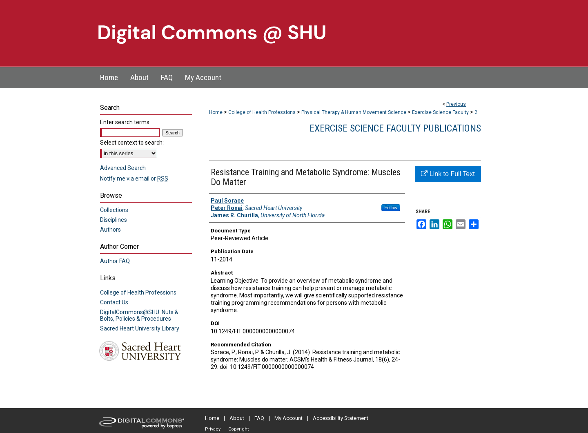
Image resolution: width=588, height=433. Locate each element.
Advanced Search (123, 168)
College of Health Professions (262, 112)
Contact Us (114, 302)
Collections (114, 210)
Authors (110, 229)
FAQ (259, 418)
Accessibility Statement (340, 418)
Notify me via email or (134, 178)
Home (216, 112)
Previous (456, 104)
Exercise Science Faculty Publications (395, 128)
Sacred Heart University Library (139, 328)
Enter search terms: (125, 122)
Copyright (238, 429)
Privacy (212, 429)
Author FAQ (115, 261)
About (236, 418)
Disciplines (113, 219)
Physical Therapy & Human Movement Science (353, 112)
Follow (390, 207)
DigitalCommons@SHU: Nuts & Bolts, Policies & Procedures (139, 315)
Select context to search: (132, 142)
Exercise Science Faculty (440, 112)
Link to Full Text (447, 173)
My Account (288, 418)
